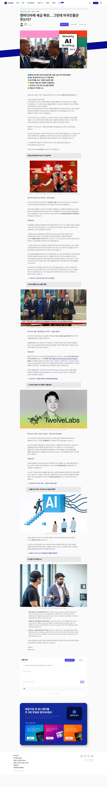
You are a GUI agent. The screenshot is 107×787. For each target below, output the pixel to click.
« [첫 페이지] (45, 693)
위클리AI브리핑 (24, 11)
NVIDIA (37, 11)
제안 (48, 621)
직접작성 (80, 660)
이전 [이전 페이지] (49, 693)
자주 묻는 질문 (17, 758)
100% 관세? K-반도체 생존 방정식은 (47, 379)
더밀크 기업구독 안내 (19, 760)
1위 (45, 612)
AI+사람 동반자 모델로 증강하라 (48, 553)
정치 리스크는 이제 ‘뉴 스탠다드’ (46, 278)
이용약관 (15, 765)
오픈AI (33, 11)
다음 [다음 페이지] (58, 693)
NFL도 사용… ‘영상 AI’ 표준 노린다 (47, 483)
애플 (29, 11)
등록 (82, 682)
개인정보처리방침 (18, 767)
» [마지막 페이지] (61, 693)
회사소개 (15, 756)
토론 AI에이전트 (69, 660)
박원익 (25, 24)
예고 (47, 630)
